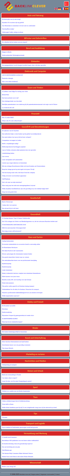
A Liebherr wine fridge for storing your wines (15, 91)
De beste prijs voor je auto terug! (11, 19)
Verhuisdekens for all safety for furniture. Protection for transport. (20, 289)
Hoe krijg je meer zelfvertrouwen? (11, 231)
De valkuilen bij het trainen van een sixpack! (14, 42)
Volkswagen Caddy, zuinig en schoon (12, 32)
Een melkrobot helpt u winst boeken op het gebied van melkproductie (21, 134)
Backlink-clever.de (25, 474)
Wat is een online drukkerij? (10, 81)
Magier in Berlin (6, 52)
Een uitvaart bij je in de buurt (10, 208)
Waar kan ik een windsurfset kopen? (12, 322)
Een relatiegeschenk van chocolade (12, 101)
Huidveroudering (7, 312)
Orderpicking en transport (9, 365)
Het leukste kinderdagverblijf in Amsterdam (14, 332)
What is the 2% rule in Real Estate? (12, 120)
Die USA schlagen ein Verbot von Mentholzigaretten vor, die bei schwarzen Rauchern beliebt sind (29, 221)
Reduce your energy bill (9, 466)
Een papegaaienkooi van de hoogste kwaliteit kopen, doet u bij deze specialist (24, 65)
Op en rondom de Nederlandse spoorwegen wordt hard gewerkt (20, 427)
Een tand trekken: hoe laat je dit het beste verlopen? (16, 137)
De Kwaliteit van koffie (8, 305)
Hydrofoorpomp (6, 263)
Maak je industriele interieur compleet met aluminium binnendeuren (21, 273)
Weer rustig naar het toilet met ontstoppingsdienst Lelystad (18, 185)
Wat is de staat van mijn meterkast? (12, 182)
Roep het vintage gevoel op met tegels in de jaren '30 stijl (18, 169)
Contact (57, 474)
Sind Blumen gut (7, 450)
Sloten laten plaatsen (8, 283)
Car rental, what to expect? (9, 378)
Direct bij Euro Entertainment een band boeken (15, 341)
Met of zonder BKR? (8, 117)
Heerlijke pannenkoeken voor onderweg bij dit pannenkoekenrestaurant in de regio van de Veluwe (29, 104)
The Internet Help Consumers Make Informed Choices (17, 453)
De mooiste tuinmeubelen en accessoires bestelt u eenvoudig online (21, 244)
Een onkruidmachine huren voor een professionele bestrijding (19, 260)
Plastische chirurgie (7, 78)
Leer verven (5, 156)
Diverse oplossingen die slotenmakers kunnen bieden (17, 254)
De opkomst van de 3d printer (10, 130)
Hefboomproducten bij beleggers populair (14, 146)
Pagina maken (35, 474)
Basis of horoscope (7, 202)
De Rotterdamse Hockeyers (10, 247)
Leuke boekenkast (7, 270)
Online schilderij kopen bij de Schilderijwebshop (16, 401)
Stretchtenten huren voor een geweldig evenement (16, 345)
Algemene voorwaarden (47, 474)
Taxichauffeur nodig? (8, 29)
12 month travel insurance (9, 437)
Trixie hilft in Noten (7, 404)
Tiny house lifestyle (7, 348)
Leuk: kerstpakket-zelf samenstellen (12, 159)
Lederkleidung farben (8, 153)
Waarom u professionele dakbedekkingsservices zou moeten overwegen (22, 292)
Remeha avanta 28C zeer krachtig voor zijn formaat (16, 279)
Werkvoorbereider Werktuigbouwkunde (13, 55)
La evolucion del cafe (8, 107)
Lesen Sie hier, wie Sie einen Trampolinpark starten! (17, 381)
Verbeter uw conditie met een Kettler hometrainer (16, 391)
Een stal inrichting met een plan (11, 447)
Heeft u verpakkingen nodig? (10, 143)
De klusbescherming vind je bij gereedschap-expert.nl (17, 443)
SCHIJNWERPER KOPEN (10, 318)
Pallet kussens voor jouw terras (11, 276)
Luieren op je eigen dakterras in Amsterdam (14, 163)
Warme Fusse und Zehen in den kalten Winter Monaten (17, 456)
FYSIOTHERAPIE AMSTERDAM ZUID (14, 224)
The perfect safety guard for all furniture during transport (18, 286)
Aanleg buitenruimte (8, 241)
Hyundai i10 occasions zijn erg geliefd (13, 22)
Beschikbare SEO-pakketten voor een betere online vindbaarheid (20, 440)
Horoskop (5, 309)
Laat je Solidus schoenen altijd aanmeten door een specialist (19, 150)
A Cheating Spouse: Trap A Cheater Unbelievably (16, 218)
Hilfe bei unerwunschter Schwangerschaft (14, 228)
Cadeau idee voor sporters (9, 205)
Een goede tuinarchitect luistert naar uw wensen (15, 257)
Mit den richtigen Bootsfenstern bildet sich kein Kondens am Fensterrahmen (23, 166)
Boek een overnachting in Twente (11, 374)
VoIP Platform (6, 179)
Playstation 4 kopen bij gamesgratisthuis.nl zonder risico (18, 315)
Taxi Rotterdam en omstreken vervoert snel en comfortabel (18, 25)
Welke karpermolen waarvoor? (10, 296)
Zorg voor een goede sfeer (9, 192)
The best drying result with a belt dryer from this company (18, 172)
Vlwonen (4, 417)
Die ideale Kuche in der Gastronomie (12, 250)
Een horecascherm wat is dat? (10, 98)
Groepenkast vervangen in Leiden (11, 140)
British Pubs (5, 94)
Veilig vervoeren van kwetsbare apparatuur (14, 176)
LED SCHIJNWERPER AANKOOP (12, 75)
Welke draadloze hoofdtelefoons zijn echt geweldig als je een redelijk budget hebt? (25, 188)
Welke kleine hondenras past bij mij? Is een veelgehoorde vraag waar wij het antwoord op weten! (29, 407)
